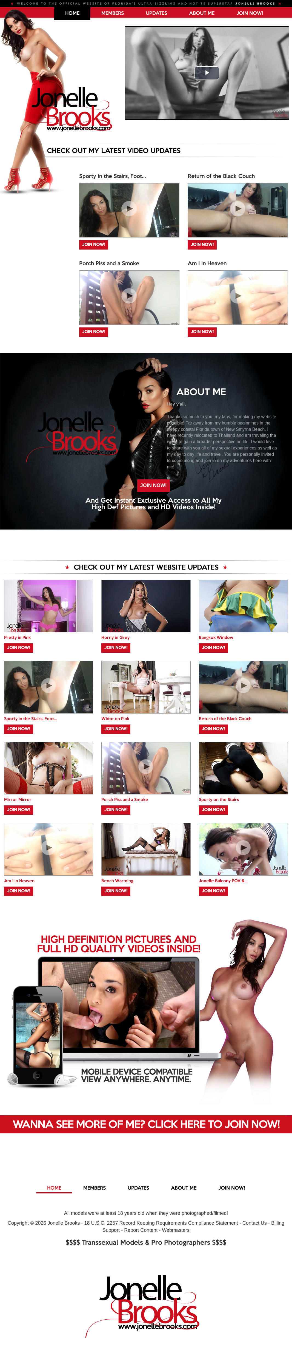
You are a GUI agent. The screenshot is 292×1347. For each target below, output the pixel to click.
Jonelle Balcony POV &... (223, 881)
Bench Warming (117, 881)
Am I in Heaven (207, 263)
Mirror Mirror (18, 800)
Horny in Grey (115, 638)
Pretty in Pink (17, 638)
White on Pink (115, 719)
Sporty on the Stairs (219, 800)
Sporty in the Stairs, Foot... (112, 176)
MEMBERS (112, 13)
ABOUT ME (201, 13)
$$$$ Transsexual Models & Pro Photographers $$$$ (146, 1243)
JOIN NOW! (249, 13)
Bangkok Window (216, 638)
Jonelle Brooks (63, 1223)
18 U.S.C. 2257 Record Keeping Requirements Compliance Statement (161, 1223)
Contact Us (254, 1223)
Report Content (141, 1230)
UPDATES (156, 13)
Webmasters (176, 1230)
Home (72, 13)
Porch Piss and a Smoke (109, 263)
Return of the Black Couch (221, 176)
